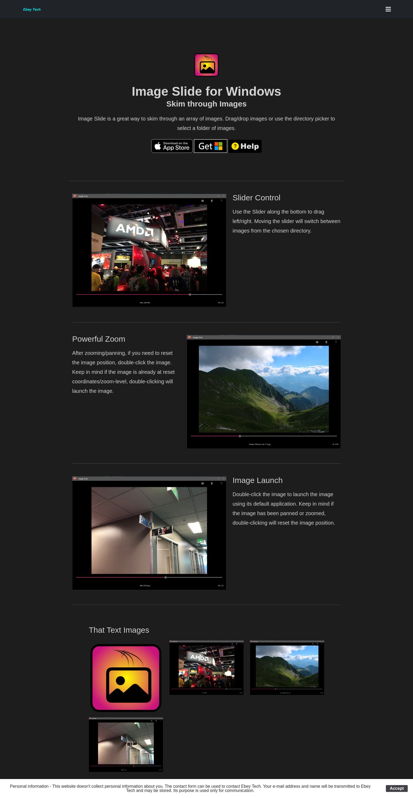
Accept (397, 788)
